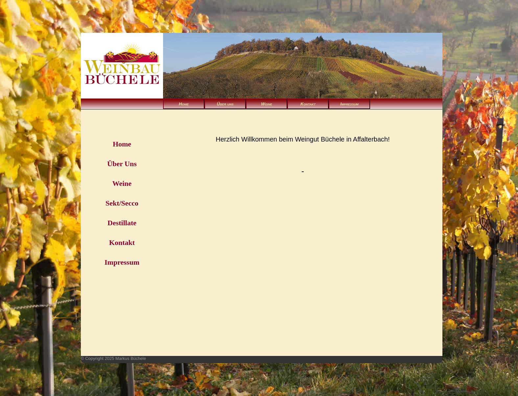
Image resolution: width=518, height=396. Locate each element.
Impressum (349, 103)
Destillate (121, 223)
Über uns (225, 103)
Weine (266, 103)
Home (184, 103)
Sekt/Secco (122, 203)
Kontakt (308, 103)
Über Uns (121, 164)
